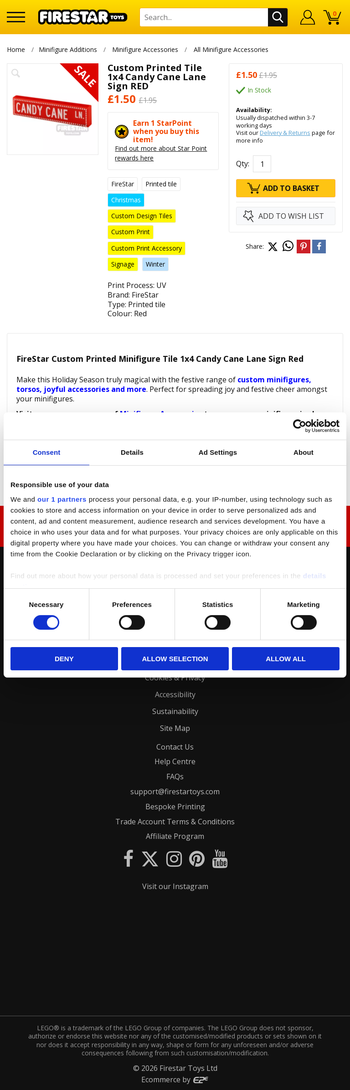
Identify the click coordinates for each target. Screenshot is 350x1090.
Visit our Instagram (175, 886)
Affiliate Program (175, 836)
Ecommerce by (175, 1080)
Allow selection (175, 659)
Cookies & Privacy (175, 678)
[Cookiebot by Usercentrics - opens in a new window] (300, 426)
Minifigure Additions (68, 49)
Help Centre (175, 761)
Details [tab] (132, 452)
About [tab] (303, 452)
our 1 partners (62, 499)
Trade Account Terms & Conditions (175, 822)
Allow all (286, 659)
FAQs (175, 776)
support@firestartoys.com (175, 792)
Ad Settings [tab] (218, 452)
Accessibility (175, 694)
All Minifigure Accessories (231, 49)
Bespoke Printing (175, 807)
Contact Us (175, 747)
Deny (64, 659)
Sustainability (175, 711)
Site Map (175, 728)
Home (16, 49)
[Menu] (16, 17)
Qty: (242, 164)
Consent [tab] (47, 452)
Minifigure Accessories (145, 49)
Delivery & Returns (285, 133)
